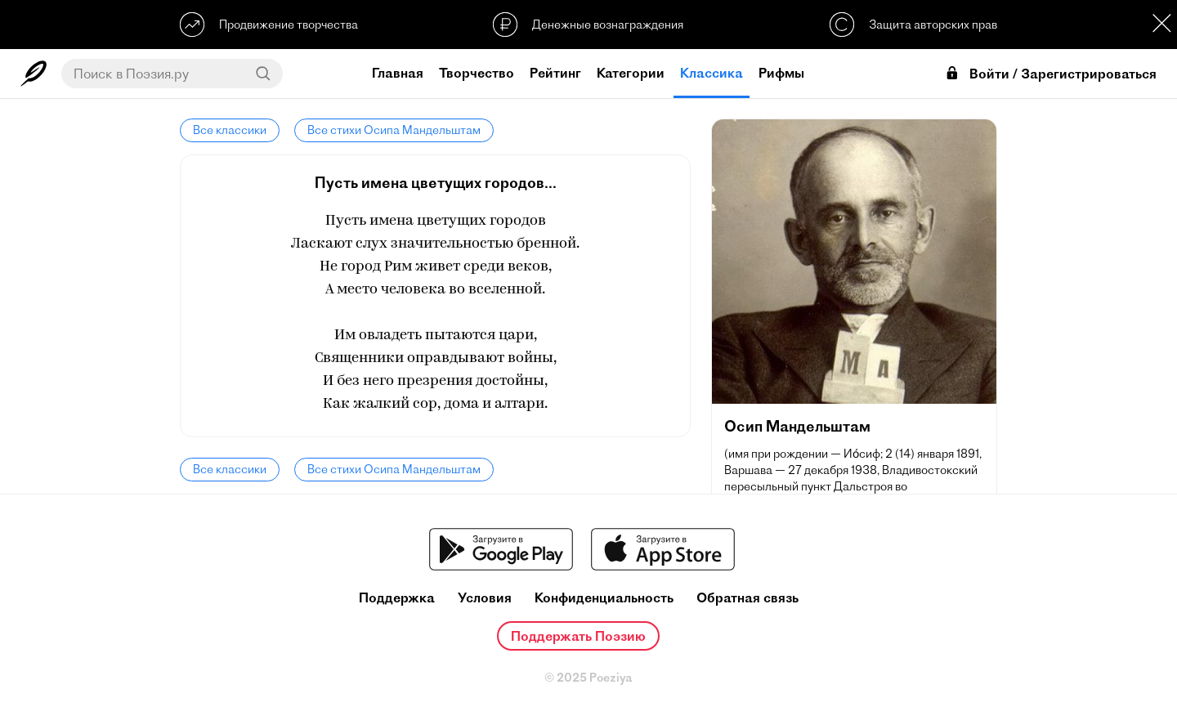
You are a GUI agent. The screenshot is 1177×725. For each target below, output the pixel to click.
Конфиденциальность (604, 598)
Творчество (476, 73)
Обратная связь (747, 598)
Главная (397, 73)
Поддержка (397, 598)
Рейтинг (555, 73)
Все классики (229, 130)
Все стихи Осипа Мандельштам (394, 130)
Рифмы (781, 73)
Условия (485, 598)
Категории (631, 73)
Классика (711, 73)
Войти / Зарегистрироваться (1050, 74)
